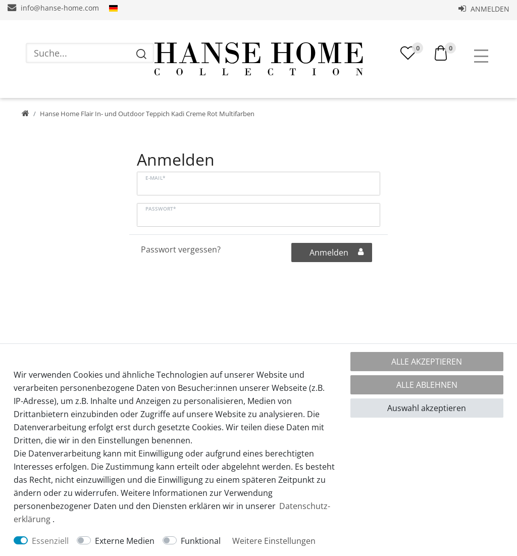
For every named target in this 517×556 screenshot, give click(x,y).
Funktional (201, 540)
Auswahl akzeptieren (426, 408)
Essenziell (50, 540)
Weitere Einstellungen (274, 540)
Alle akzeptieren (426, 361)
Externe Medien (124, 540)
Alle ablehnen (426, 384)
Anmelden (483, 9)
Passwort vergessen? (181, 249)
